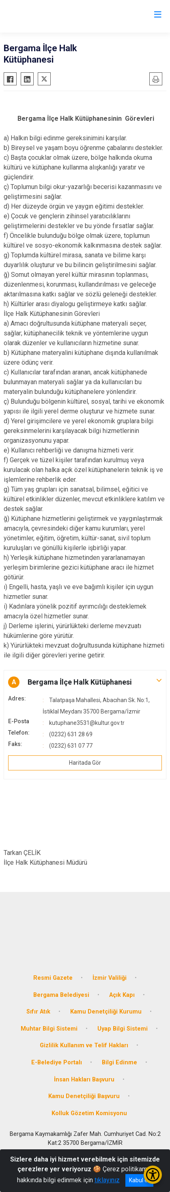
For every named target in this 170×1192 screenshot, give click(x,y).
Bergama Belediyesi (61, 995)
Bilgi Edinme (119, 1062)
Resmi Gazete (53, 977)
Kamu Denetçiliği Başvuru (84, 1096)
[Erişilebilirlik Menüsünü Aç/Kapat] (153, 1175)
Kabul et (139, 1180)
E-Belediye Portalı (56, 1062)
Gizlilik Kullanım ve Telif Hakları (84, 1045)
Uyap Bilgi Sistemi (122, 1028)
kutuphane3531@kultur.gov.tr (87, 723)
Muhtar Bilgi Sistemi (49, 1028)
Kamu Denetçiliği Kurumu (106, 1011)
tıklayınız (107, 1180)
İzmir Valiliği (110, 977)
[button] (85, 682)
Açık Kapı (122, 995)
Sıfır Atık (38, 1011)
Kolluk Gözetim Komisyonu (89, 1113)
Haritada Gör (85, 762)
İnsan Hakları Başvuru (84, 1079)
